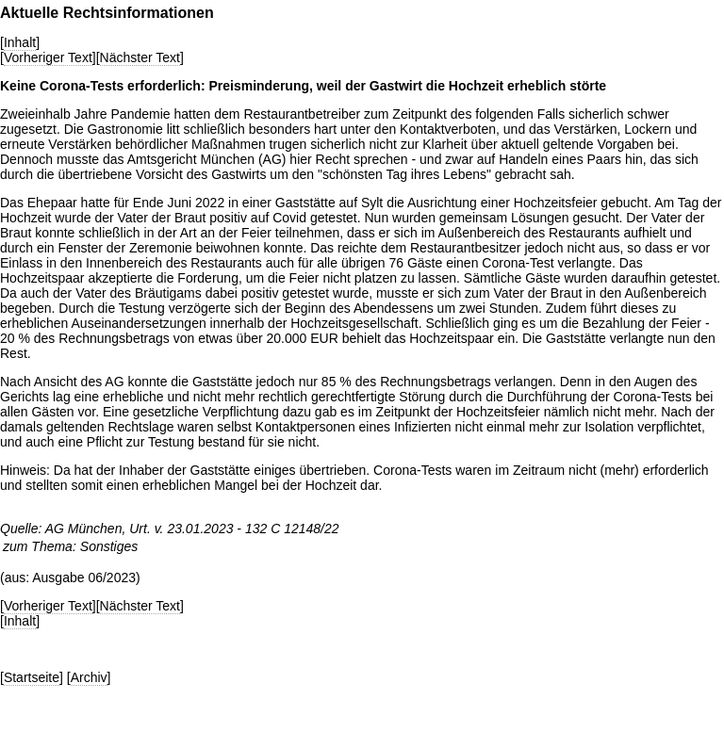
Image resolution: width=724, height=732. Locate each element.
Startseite (31, 677)
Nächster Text (140, 57)
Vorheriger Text (48, 57)
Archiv (89, 677)
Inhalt (20, 42)
